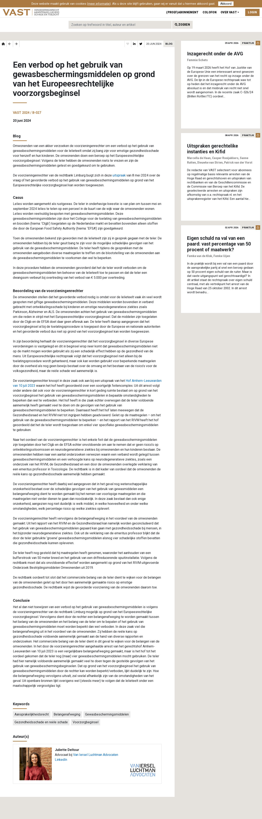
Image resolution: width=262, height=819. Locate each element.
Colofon (210, 12)
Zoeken (182, 24)
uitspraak (119, 175)
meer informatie (99, 4)
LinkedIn (61, 760)
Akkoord (226, 4)
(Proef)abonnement (182, 12)
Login (252, 12)
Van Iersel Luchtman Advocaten (95, 755)
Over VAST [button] (229, 12)
